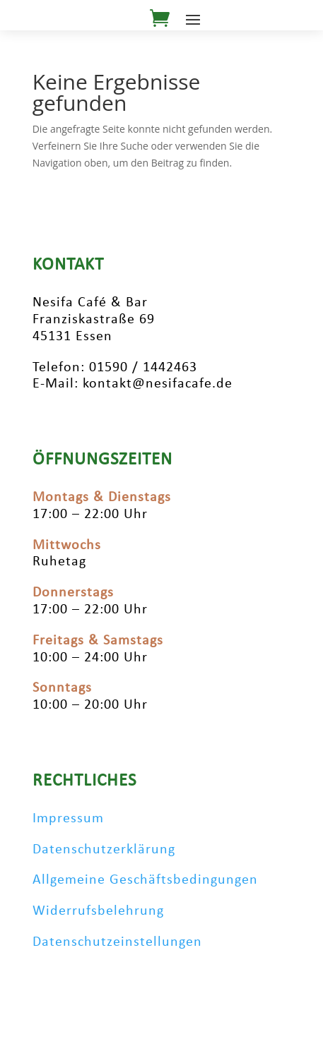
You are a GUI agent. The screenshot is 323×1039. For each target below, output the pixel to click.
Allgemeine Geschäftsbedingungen (145, 880)
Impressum (68, 819)
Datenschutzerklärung (104, 850)
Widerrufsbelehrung (98, 911)
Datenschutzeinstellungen (117, 942)
